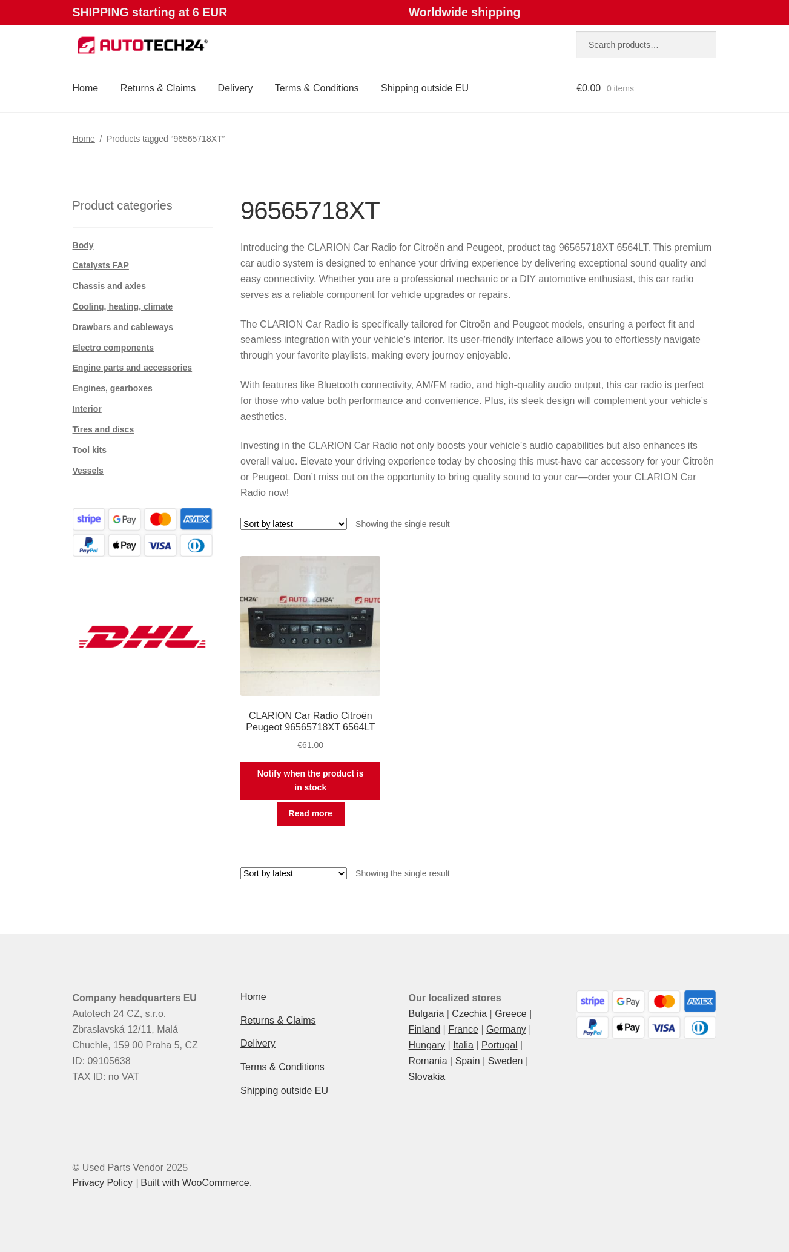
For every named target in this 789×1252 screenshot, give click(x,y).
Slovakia (427, 1076)
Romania (428, 1061)
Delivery (235, 88)
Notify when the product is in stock (310, 780)
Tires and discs (103, 429)
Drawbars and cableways (123, 327)
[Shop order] (293, 524)
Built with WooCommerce (194, 1182)
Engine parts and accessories (133, 368)
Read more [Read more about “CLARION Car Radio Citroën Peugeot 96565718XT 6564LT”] (310, 813)
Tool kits (90, 450)
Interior (87, 409)
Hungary (427, 1045)
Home (86, 88)
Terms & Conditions (317, 88)
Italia (463, 1045)
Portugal (499, 1045)
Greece (510, 1014)
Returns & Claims (158, 88)
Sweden (505, 1061)
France (463, 1029)
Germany (506, 1029)
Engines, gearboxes (113, 388)
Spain (467, 1061)
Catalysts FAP (101, 265)
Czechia (469, 1014)
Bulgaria (426, 1014)
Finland (424, 1029)
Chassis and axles (109, 286)
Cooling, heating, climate (123, 306)
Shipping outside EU (425, 88)
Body (83, 245)
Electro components (113, 348)
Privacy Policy (103, 1182)
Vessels (88, 470)
